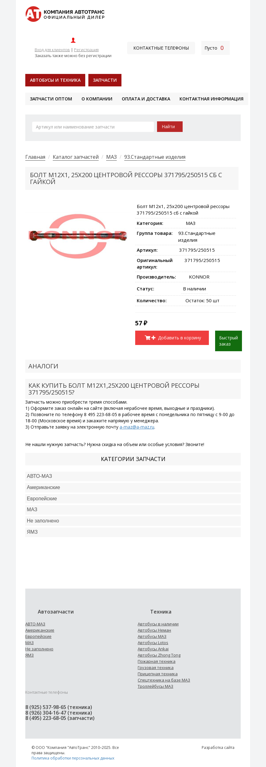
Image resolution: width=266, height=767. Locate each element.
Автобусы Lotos (153, 642)
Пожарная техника (156, 661)
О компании (96, 99)
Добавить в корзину (176, 338)
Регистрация (86, 49)
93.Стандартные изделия (154, 156)
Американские (43, 487)
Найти (168, 126)
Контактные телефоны (161, 48)
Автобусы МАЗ (152, 636)
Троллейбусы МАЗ (155, 686)
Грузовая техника (156, 667)
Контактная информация (212, 99)
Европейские (42, 498)
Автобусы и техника (55, 80)
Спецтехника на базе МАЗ (164, 680)
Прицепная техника (158, 674)
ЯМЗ (29, 655)
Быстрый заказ (228, 341)
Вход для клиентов (52, 49)
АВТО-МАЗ (39, 476)
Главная (35, 156)
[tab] (133, 476)
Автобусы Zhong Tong (159, 655)
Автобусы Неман (154, 630)
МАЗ (111, 156)
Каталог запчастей (76, 156)
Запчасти (105, 80)
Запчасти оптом (51, 99)
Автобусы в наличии (158, 624)
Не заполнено (43, 520)
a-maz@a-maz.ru (137, 427)
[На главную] (64, 14)
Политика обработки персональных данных (73, 758)
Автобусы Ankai (153, 649)
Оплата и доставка (146, 99)
